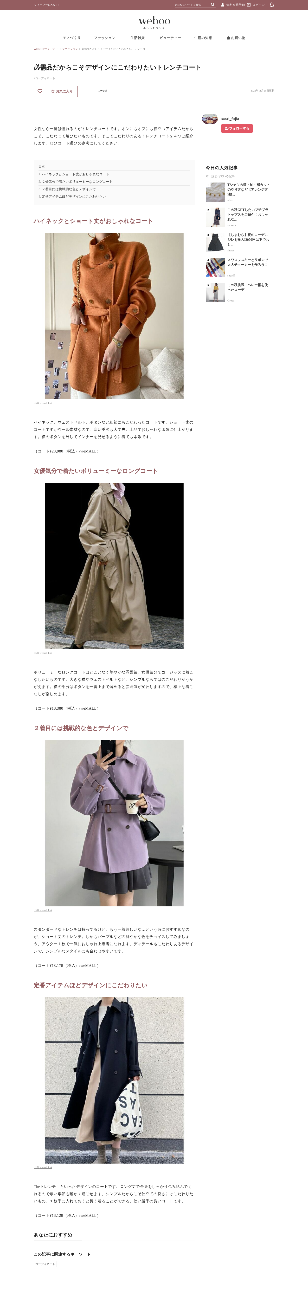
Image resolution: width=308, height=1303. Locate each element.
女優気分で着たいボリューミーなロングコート (77, 181)
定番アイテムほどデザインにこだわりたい (74, 196)
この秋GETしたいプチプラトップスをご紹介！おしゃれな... (247, 214)
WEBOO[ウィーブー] (46, 48)
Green (230, 300)
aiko (229, 200)
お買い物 (236, 38)
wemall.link (46, 402)
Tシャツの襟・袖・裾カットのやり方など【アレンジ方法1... (248, 189)
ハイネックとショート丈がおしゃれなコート (75, 174)
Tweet (102, 90)
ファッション (105, 38)
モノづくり (72, 38)
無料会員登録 (235, 5)
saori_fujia (230, 119)
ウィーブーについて (47, 5)
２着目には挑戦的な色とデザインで (69, 189)
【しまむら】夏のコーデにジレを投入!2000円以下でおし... (248, 239)
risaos (230, 250)
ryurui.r (231, 225)
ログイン (258, 5)
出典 (37, 402)
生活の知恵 (203, 38)
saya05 (231, 275)
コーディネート (45, 1264)
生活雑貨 (137, 38)
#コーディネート (44, 78)
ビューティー (170, 38)
